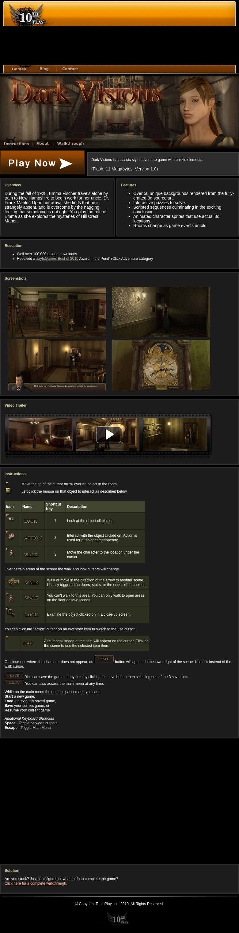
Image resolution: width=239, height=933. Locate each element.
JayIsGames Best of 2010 (57, 258)
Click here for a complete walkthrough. (36, 883)
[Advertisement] (130, 34)
